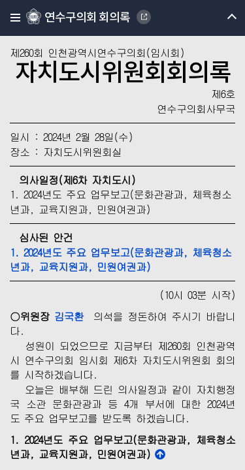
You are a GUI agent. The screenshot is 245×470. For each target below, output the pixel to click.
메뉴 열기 (220, 18)
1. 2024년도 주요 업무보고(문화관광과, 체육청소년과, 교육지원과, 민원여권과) (120, 259)
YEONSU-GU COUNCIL (144, 17)
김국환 (69, 316)
